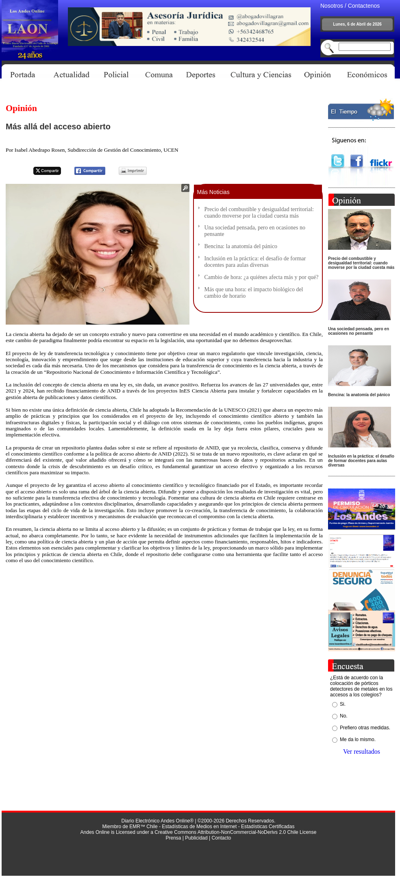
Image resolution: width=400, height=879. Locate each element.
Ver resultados (361, 751)
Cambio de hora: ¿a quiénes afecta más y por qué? (261, 277)
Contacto (221, 838)
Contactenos (364, 5)
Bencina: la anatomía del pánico (241, 246)
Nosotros (331, 5)
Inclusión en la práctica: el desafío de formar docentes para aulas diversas (255, 261)
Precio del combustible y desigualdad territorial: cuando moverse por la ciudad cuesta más (259, 212)
